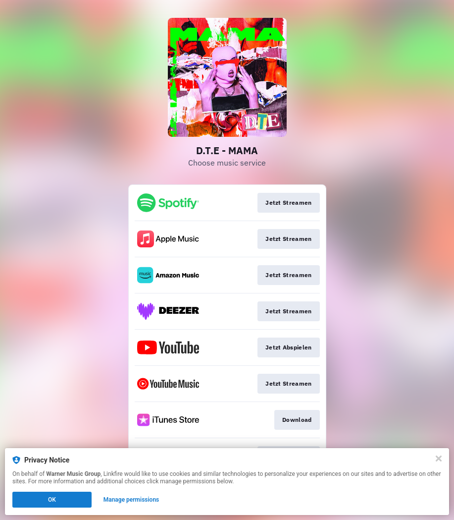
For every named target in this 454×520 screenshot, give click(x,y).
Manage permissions (131, 499)
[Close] (439, 458)
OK (52, 499)
